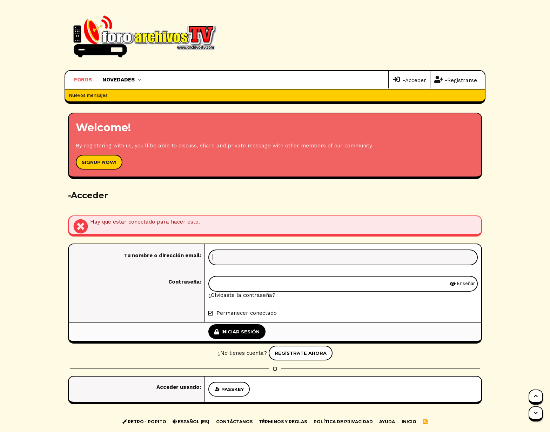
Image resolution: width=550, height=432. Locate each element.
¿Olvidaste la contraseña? (241, 295)
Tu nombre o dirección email (162, 255)
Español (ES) (191, 421)
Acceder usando (178, 387)
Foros (83, 80)
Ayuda (387, 421)
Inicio (409, 421)
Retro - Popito (144, 421)
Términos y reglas (283, 421)
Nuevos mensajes (88, 95)
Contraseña (184, 282)
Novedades (118, 80)
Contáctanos (234, 421)
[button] (139, 80)
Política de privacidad (343, 421)
